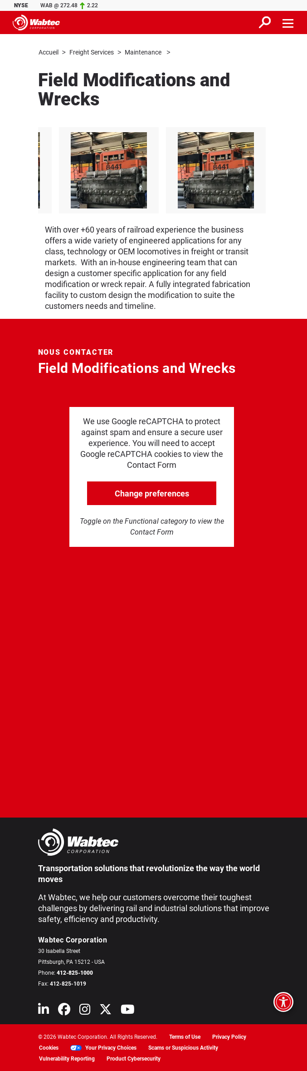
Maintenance (144, 52)
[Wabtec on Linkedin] (43, 1011)
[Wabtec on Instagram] (84, 1011)
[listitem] (157, 170)
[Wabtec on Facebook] (64, 1011)
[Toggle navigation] (288, 22)
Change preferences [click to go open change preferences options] (152, 493)
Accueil (48, 52)
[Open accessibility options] (283, 1002)
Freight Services (91, 52)
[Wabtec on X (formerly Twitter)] (105, 1011)
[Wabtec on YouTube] (128, 1011)
